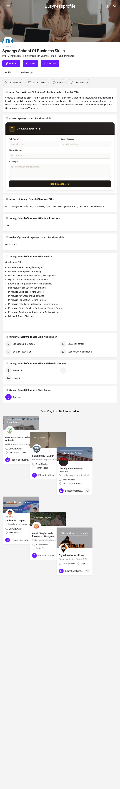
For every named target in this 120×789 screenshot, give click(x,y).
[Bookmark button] (34, 459)
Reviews (27, 72)
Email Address (68, 139)
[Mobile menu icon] (8, 6)
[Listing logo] (7, 42)
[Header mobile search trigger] (115, 6)
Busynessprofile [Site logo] (60, 6)
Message (13, 162)
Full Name (14, 139)
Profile (8, 72)
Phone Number (16, 150)
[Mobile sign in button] (108, 6)
